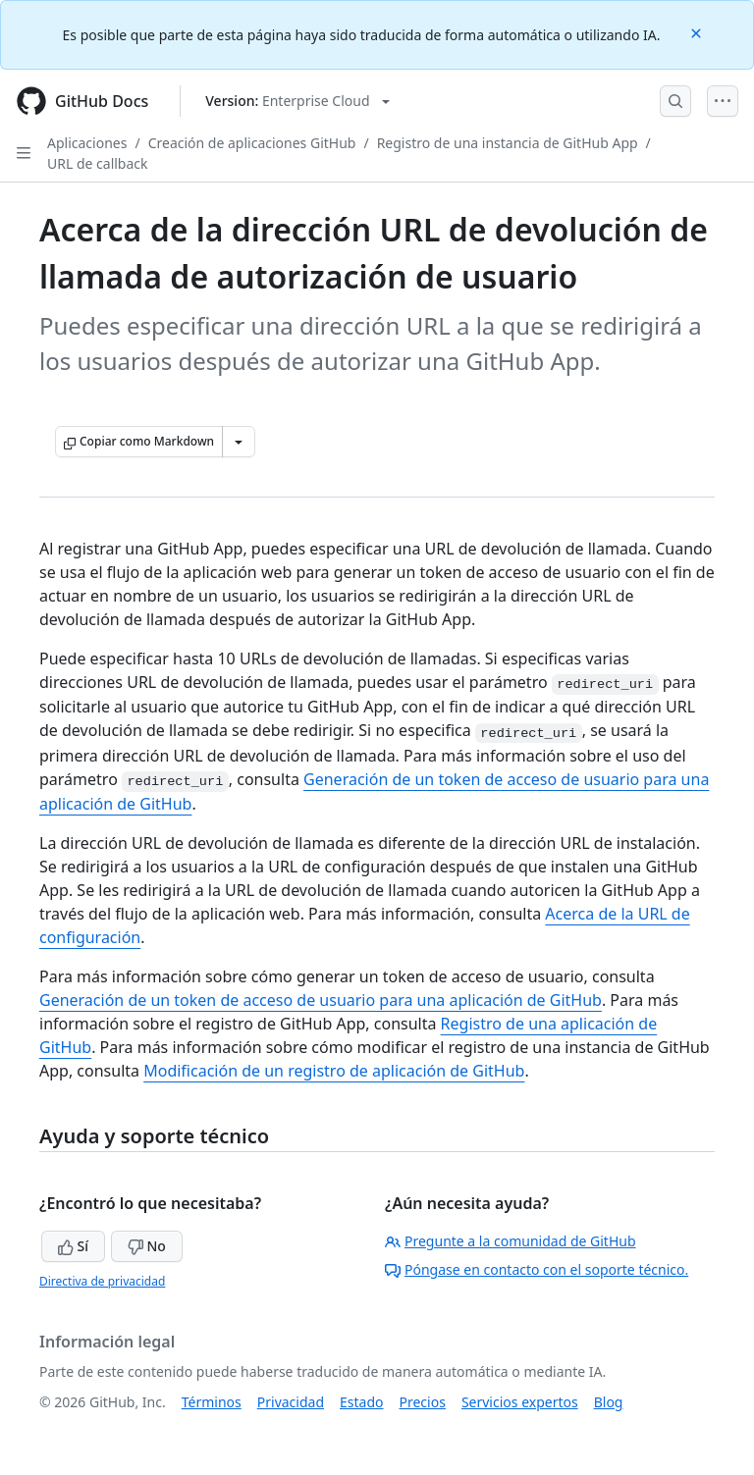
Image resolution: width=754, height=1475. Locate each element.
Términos (212, 1402)
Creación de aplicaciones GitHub (252, 142)
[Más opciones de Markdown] (238, 441)
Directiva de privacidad (102, 1281)
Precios (423, 1402)
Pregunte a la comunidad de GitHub (510, 1241)
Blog (608, 1402)
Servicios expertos (519, 1402)
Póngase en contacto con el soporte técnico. (536, 1269)
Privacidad (290, 1402)
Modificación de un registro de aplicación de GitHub (333, 1070)
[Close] (698, 32)
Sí (73, 1246)
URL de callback (97, 163)
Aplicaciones (87, 142)
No (147, 1246)
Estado (361, 1402)
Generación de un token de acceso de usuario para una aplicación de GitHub (320, 1000)
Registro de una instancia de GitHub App (507, 142)
